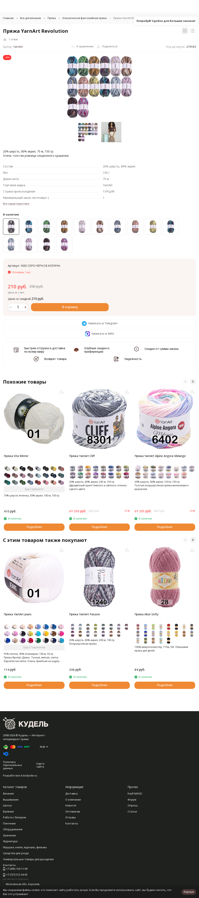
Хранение (9, 835)
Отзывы (70, 817)
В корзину (70, 307)
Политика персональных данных (12, 765)
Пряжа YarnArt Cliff (82, 456)
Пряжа (52, 18)
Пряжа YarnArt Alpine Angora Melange (160, 456)
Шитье (7, 805)
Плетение (9, 823)
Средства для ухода (16, 853)
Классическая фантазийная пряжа (85, 18)
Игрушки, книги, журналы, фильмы (25, 847)
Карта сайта (40, 765)
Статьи (132, 811)
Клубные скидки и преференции (96, 349)
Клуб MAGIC (135, 793)
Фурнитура (10, 841)
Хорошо (189, 892)
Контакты (71, 823)
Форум (132, 799)
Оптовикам (72, 811)
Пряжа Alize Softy (146, 614)
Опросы (133, 805)
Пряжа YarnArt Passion (84, 614)
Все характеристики (16, 203)
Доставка (71, 793)
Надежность (133, 359)
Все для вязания (30, 18)
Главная (8, 18)
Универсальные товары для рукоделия (28, 859)
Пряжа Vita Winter (16, 456)
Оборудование (13, 829)
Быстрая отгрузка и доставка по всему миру (44, 349)
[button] (185, 382)
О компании (73, 799)
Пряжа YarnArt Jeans (17, 614)
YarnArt (18, 47)
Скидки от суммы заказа (161, 349)
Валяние (8, 811)
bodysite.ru (30, 775)
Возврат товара (55, 359)
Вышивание (11, 799)
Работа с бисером (14, 817)
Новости (70, 805)
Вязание (8, 793)
